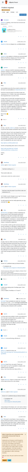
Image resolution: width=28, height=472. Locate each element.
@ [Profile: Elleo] (2, 165)
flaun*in (5, 313)
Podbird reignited (12, 165)
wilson (5, 53)
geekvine (6, 67)
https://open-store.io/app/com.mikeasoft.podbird (14, 267)
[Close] (25, 434)
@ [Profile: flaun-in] (3, 338)
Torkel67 (5, 284)
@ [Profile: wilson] (3, 70)
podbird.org (12, 127)
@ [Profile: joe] (2, 419)
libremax (5, 260)
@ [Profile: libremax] (3, 391)
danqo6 (5, 41)
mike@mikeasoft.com (20, 89)
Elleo (5, 82)
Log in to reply (23, 14)
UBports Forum (13, 2)
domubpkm (6, 20)
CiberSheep (6, 162)
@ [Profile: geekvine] (3, 22)
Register (4, 460)
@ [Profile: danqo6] (3, 364)
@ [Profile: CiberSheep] (4, 212)
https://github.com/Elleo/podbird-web (9, 142)
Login (9, 460)
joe (4, 389)
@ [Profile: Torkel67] (3, 301)
